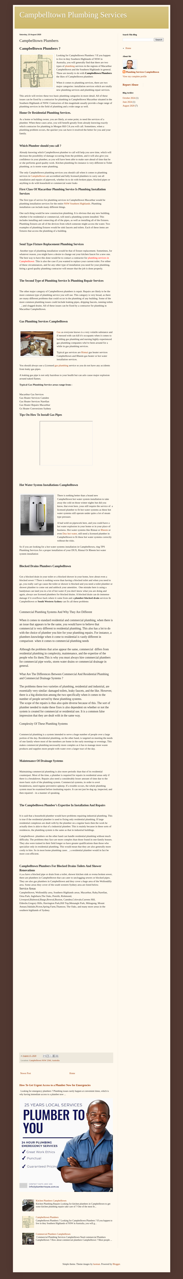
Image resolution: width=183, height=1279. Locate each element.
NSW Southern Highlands (77, 203)
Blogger (116, 1264)
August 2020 (129, 106)
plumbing (70, 66)
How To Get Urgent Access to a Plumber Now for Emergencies (55, 1085)
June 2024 (127, 102)
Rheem (104, 529)
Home (72, 1073)
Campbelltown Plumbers (47, 1217)
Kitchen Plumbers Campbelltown (51, 1200)
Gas (59, 332)
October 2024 (129, 98)
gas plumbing (61, 365)
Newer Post (25, 1073)
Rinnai (84, 352)
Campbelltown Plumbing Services (73, 14)
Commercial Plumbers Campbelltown (53, 1234)
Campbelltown (38, 176)
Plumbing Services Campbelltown (142, 72)
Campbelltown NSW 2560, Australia (44, 1060)
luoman (96, 1264)
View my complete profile (135, 76)
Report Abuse (130, 84)
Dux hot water (70, 533)
